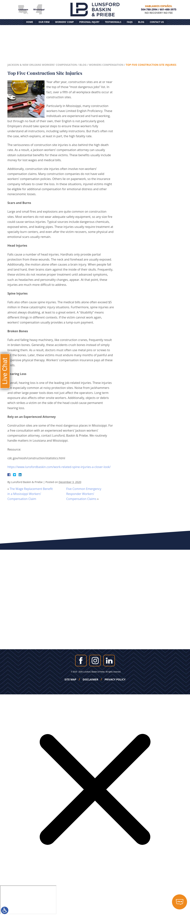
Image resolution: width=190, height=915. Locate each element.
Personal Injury (89, 22)
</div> (28, 899)
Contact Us (157, 22)
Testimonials (113, 22)
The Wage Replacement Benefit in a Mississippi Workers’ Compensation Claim (30, 494)
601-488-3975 (168, 9)
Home (29, 22)
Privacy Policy (115, 679)
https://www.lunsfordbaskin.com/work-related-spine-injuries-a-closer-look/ (59, 467)
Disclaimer (90, 679)
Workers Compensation (106, 64)
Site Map (70, 679)
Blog (141, 22)
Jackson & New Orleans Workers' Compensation (42, 64)
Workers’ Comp (64, 22)
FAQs (129, 22)
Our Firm (44, 22)
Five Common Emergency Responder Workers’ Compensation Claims (83, 494)
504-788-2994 (149, 9)
